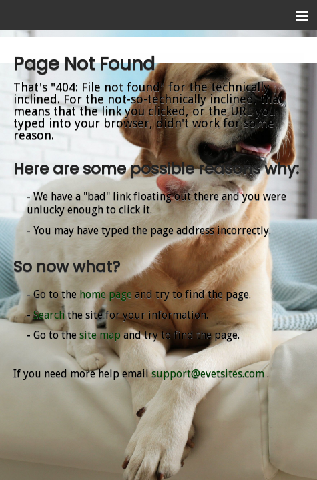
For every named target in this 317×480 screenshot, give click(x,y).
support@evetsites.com (207, 373)
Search (49, 315)
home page (105, 294)
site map (100, 335)
